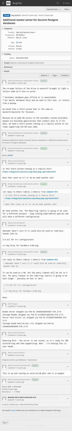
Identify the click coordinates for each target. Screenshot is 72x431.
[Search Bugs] (58, 3)
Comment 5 (12, 306)
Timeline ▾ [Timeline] (65, 75)
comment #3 (51, 260)
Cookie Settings (29, 412)
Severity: (11, 49)
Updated (11, 135)
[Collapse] (68, 82)
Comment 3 (12, 225)
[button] (66, 3)
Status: (12, 58)
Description (12, 83)
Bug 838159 (15, 15)
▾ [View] (60, 9)
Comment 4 (12, 254)
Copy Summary (52, 9)
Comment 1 (12, 163)
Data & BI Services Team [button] (25, 32)
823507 (10, 155)
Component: (10, 35)
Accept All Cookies (36, 418)
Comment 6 (12, 335)
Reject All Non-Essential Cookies (36, 425)
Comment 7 (12, 368)
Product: (11, 32)
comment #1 (51, 192)
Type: (13, 42)
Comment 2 (12, 186)
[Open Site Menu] (3, 3)
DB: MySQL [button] (20, 35)
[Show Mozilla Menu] (8, 3)
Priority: (11, 46)
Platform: (11, 38)
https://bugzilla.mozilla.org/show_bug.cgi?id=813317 (29, 172)
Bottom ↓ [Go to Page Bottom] (45, 75)
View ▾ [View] (66, 9)
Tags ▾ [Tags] (55, 75)
